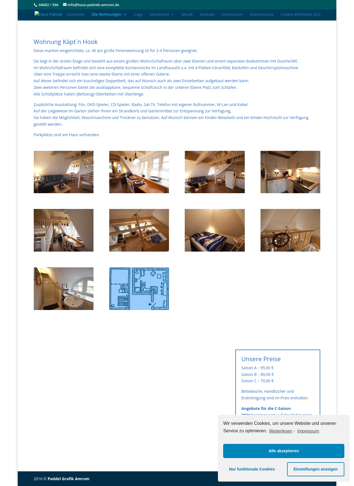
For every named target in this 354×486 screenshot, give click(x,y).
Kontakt (207, 14)
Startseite (76, 14)
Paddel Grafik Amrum (69, 478)
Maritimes (159, 14)
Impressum (232, 14)
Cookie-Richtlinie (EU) (300, 14)
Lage (138, 14)
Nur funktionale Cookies (252, 469)
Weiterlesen (280, 431)
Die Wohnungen (107, 14)
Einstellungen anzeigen (315, 469)
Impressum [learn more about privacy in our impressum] (308, 431)
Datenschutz (262, 14)
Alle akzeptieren (284, 451)
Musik (187, 14)
